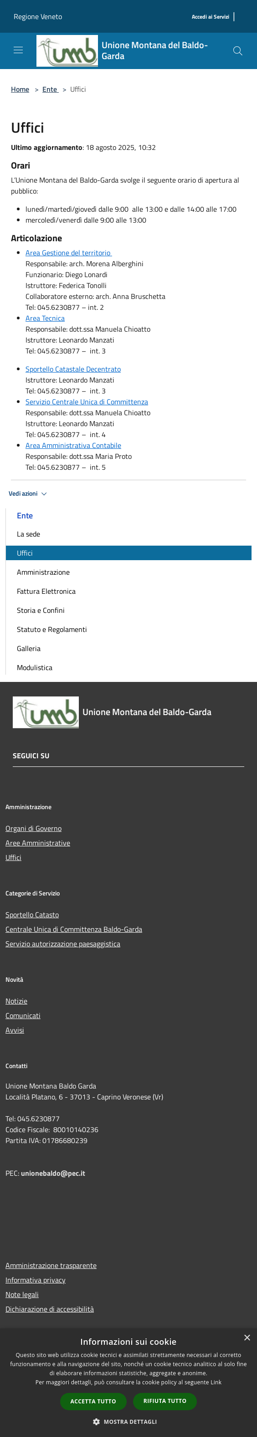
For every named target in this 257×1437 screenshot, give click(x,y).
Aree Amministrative (37, 842)
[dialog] (128, 1382)
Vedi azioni (29, 493)
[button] (128, 1421)
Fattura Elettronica (46, 591)
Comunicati (23, 1015)
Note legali (22, 1294)
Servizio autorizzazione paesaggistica (62, 943)
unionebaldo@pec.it (54, 1173)
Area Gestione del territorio (69, 252)
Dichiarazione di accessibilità (49, 1308)
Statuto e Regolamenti (52, 629)
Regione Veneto (38, 16)
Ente (50, 89)
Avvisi (14, 1029)
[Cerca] (237, 50)
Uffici (25, 552)
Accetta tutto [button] (93, 1401)
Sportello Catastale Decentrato (73, 368)
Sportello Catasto (32, 914)
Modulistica (34, 667)
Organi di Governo (33, 828)
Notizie (16, 1000)
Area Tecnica (45, 318)
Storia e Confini (41, 610)
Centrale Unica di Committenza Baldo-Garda (73, 929)
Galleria (29, 648)
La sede (28, 533)
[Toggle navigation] (18, 50)
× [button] (246, 1338)
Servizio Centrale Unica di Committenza (87, 401)
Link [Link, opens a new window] (216, 1382)
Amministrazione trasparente (51, 1265)
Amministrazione (43, 572)
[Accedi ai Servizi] (210, 17)
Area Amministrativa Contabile (73, 445)
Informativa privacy (35, 1279)
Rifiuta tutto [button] (165, 1401)
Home (20, 89)
